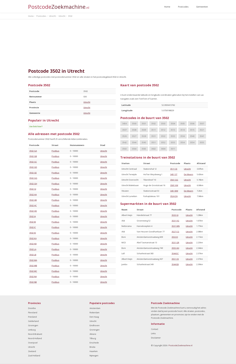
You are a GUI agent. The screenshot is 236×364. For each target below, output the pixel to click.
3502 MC (33, 271)
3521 (202, 129)
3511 (153, 129)
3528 (144, 136)
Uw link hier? (36, 126)
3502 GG (33, 178)
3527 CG (175, 231)
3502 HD (33, 211)
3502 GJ (32, 189)
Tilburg (93, 338)
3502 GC (33, 161)
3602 (153, 148)
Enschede (94, 342)
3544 (134, 142)
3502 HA (33, 194)
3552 (163, 142)
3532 (163, 136)
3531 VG (175, 220)
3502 (153, 123)
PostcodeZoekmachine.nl (180, 345)
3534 (182, 136)
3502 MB (33, 265)
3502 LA (32, 249)
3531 (153, 136)
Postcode (58, 5)
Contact (154, 329)
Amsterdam (95, 308)
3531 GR (175, 242)
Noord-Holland (35, 338)
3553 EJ (175, 237)
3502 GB (33, 156)
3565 (144, 148)
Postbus (55, 150)
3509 (144, 129)
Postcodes (183, 6)
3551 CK (175, 259)
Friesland (32, 316)
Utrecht (86, 102)
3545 (144, 142)
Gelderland (33, 321)
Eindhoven (95, 325)
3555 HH (175, 248)
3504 (173, 123)
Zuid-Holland (34, 355)
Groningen (33, 325)
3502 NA (33, 276)
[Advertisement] (118, 42)
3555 (202, 142)
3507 (202, 123)
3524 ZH (174, 196)
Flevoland (32, 312)
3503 (163, 123)
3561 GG (174, 179)
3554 (182, 142)
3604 (163, 148)
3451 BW (174, 190)
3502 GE (33, 172)
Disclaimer (156, 337)
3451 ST (173, 174)
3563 (124, 148)
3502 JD (32, 232)
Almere (93, 334)
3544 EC (175, 253)
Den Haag (94, 316)
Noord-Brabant (35, 334)
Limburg (31, 329)
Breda (92, 347)
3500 (134, 123)
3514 (182, 129)
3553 (173, 142)
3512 (163, 129)
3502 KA (33, 238)
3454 (124, 123)
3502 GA (33, 150)
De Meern (188, 174)
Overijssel (32, 342)
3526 (124, 136)
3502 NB (33, 282)
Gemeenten (202, 6)
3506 (192, 123)
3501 (144, 123)
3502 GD (33, 167)
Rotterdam (94, 312)
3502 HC (33, 205)
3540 (192, 136)
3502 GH (33, 183)
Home (167, 6)
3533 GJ (175, 215)
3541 (202, 136)
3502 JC (32, 227)
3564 (134, 148)
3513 (173, 129)
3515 (192, 129)
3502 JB (32, 222)
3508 (134, 129)
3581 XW (174, 185)
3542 (124, 142)
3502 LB (32, 254)
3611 (173, 148)
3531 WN (176, 226)
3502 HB (33, 200)
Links (153, 333)
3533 (173, 136)
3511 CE (173, 168)
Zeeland (32, 351)
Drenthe (32, 308)
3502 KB (33, 243)
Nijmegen (94, 355)
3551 (153, 142)
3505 (182, 123)
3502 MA (33, 260)
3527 (134, 136)
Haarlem (94, 351)
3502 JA (32, 216)
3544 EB (175, 264)
